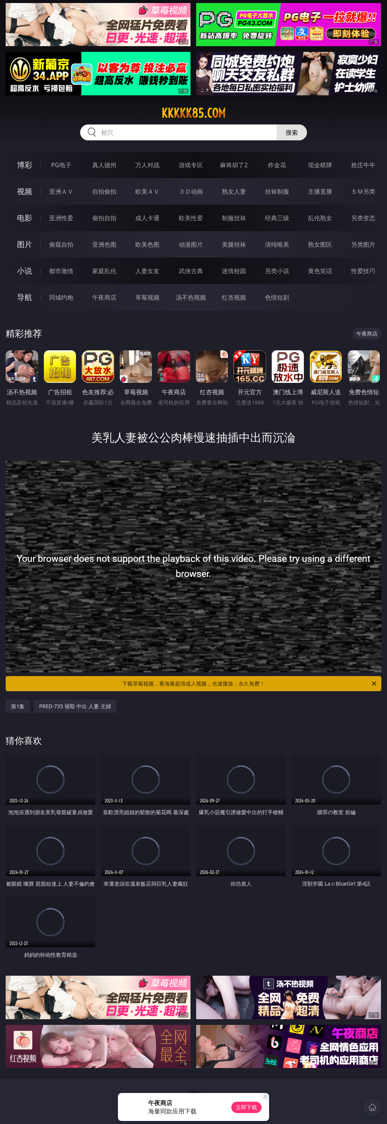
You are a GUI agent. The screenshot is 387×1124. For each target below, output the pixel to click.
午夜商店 (104, 297)
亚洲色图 (104, 244)
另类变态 (363, 218)
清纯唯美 (277, 244)
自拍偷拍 (104, 191)
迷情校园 (234, 271)
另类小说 (277, 271)
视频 (24, 191)
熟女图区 (320, 244)
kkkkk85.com (193, 113)
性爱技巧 (363, 271)
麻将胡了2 (234, 165)
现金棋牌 (320, 165)
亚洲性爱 (61, 218)
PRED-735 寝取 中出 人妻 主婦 (75, 706)
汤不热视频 (191, 297)
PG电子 (61, 165)
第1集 (18, 706)
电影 (24, 218)
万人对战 (147, 165)
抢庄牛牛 (363, 165)
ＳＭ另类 (363, 191)
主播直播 (320, 191)
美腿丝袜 (234, 244)
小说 (24, 271)
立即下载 (246, 1107)
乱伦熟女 (320, 218)
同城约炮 (61, 297)
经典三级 (277, 218)
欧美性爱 (191, 218)
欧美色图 (147, 244)
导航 (24, 297)
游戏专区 (191, 165)
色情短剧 (277, 297)
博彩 (24, 165)
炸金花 (277, 165)
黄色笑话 (320, 271)
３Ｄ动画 (191, 191)
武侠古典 (191, 271)
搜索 (292, 132)
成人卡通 (147, 218)
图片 (24, 244)
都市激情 (61, 271)
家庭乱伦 (104, 271)
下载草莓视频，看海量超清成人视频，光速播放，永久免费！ (250, 683)
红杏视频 (234, 297)
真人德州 (104, 165)
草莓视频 (147, 297)
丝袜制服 (277, 191)
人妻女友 (147, 271)
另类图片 (363, 244)
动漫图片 (191, 244)
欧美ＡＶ (147, 191)
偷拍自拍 (104, 218)
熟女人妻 (234, 191)
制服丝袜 (234, 218)
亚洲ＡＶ (61, 191)
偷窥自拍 (61, 244)
